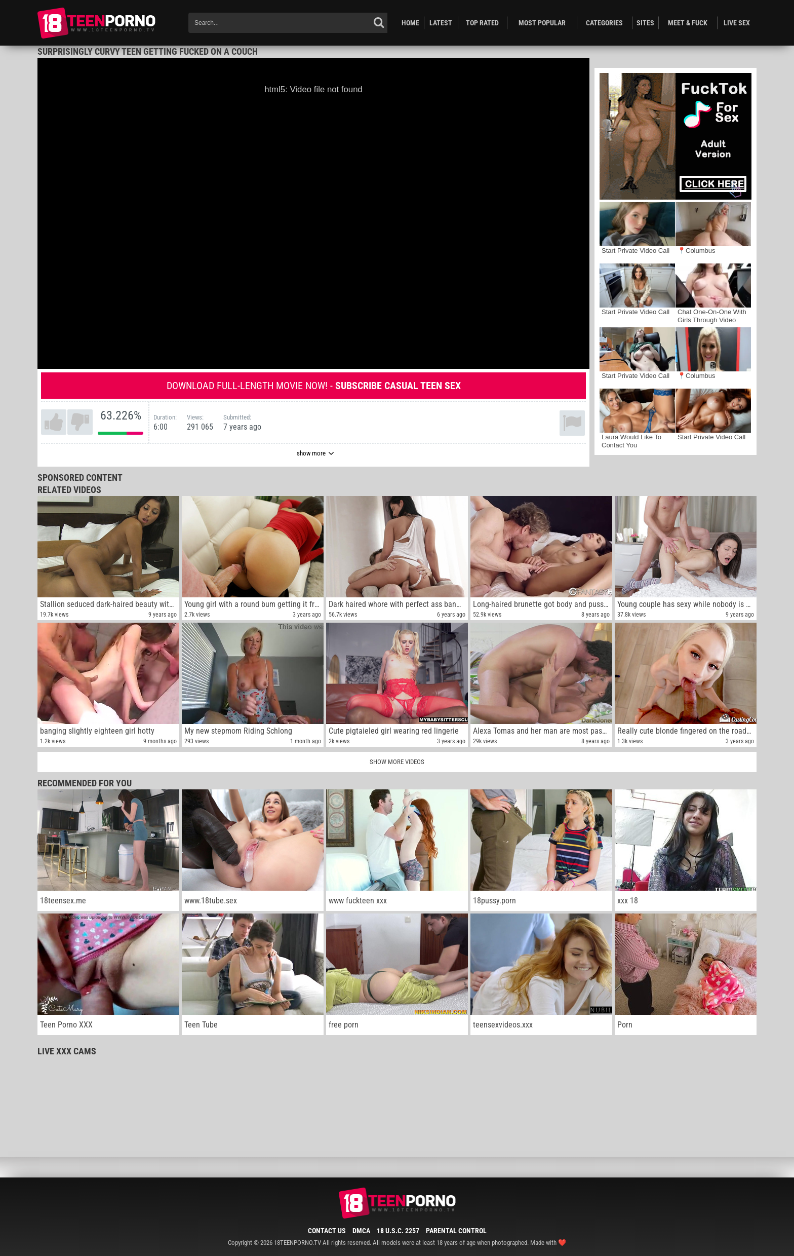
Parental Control (456, 1230)
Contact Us (327, 1230)
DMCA (361, 1230)
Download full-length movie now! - (314, 385)
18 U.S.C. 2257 (398, 1230)
